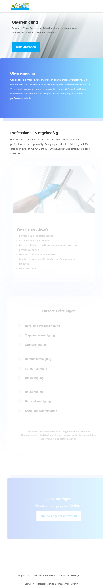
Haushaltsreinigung (40, 401)
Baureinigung (36, 391)
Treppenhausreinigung (42, 335)
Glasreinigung (37, 378)
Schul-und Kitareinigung (44, 410)
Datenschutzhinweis (44, 575)
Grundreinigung (38, 344)
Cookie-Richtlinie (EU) (70, 575)
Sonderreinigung (39, 368)
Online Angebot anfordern (61, 516)
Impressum (24, 575)
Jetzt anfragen (26, 47)
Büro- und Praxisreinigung (45, 325)
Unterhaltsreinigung (41, 359)
